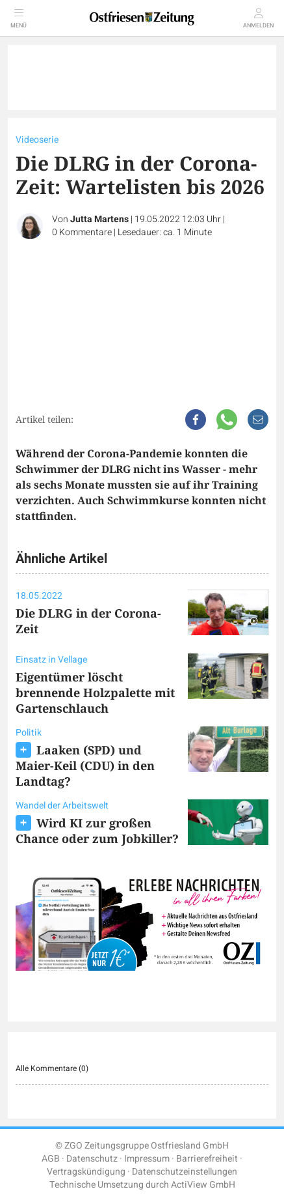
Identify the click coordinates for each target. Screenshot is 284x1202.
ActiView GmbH (203, 1185)
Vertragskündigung (86, 1172)
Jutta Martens (99, 219)
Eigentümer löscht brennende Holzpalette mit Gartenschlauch (95, 692)
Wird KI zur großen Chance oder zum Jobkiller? (97, 830)
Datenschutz (92, 1159)
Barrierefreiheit (207, 1159)
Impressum (147, 1159)
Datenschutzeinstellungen (184, 1172)
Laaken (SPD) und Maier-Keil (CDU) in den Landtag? (85, 765)
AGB (51, 1159)
